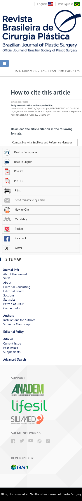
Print (11, 190)
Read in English (17, 161)
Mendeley (15, 219)
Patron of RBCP (13, 304)
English (45, 4)
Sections (8, 295)
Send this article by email (24, 200)
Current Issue (12, 343)
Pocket (13, 228)
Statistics (9, 299)
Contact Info (11, 308)
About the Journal (15, 274)
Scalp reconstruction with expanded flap (32, 105)
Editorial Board (13, 291)
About (7, 283)
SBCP (6, 278)
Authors (8, 316)
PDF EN (13, 181)
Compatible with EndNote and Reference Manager (42, 142)
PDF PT (13, 171)
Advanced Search (14, 359)
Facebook (14, 238)
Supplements (12, 352)
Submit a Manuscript (17, 324)
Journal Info (11, 270)
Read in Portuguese (20, 152)
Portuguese (69, 4)
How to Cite (16, 209)
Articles (8, 339)
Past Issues (10, 348)
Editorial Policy (13, 332)
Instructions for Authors (19, 320)
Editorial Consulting (16, 287)
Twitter (12, 248)
